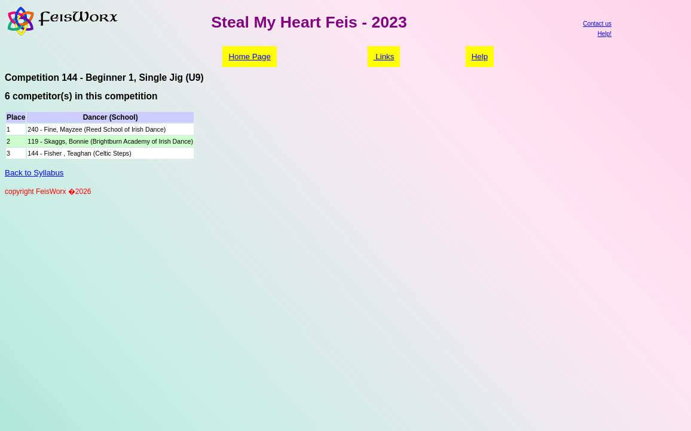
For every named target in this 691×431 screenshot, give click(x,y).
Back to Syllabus (34, 172)
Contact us (597, 23)
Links (384, 56)
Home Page (249, 56)
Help (480, 56)
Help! (604, 34)
